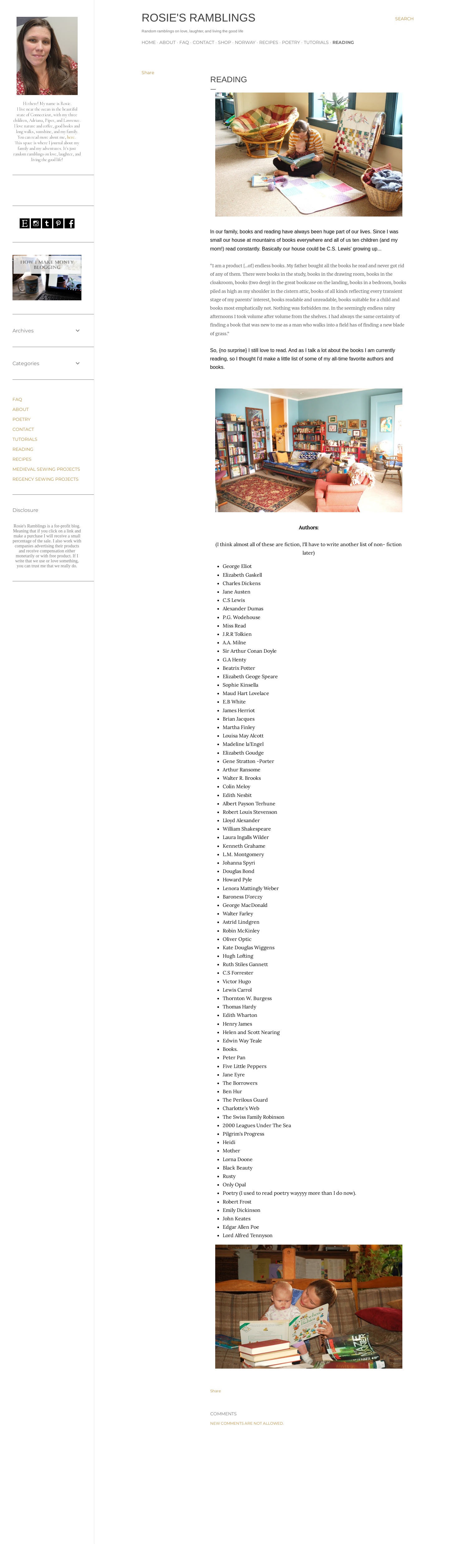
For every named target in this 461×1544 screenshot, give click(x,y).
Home (149, 42)
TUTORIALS (316, 42)
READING (343, 42)
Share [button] (148, 72)
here (71, 137)
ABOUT (167, 42)
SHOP (224, 42)
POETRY (291, 42)
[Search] (404, 18)
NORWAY (245, 42)
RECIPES (268, 42)
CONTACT (203, 42)
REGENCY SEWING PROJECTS (45, 479)
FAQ (184, 42)
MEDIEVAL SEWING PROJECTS (46, 469)
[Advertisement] (308, 1484)
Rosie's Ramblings (198, 17)
